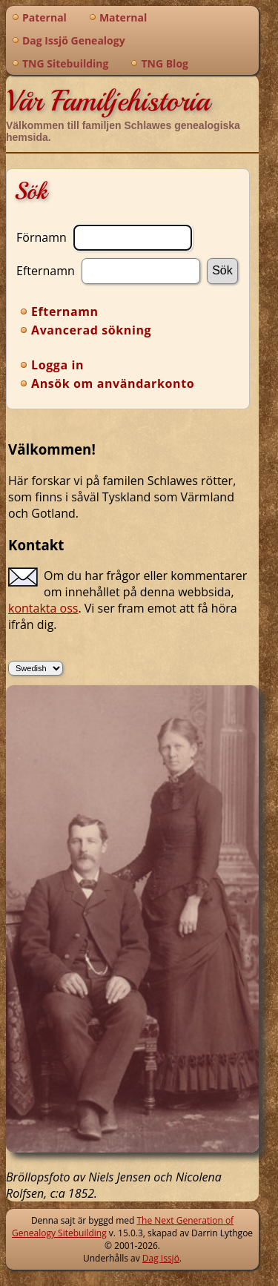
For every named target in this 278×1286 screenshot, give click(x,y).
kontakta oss (43, 608)
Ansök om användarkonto (112, 383)
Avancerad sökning (91, 330)
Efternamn (45, 270)
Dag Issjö (160, 1258)
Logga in (57, 365)
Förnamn (41, 236)
